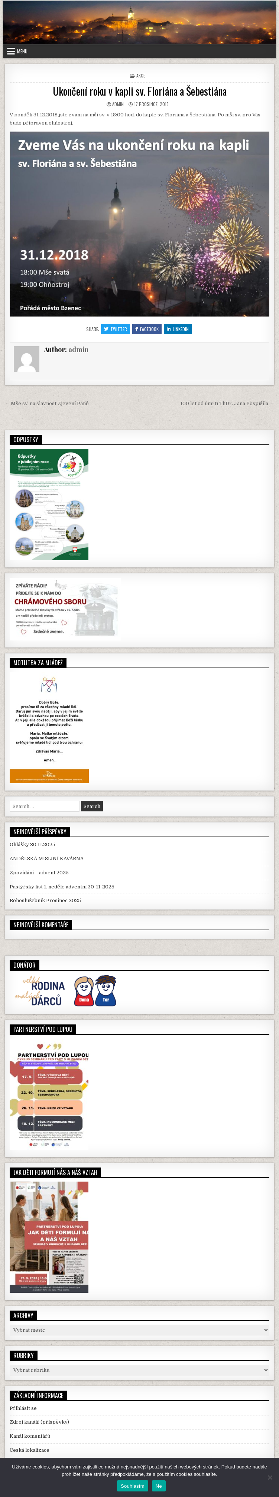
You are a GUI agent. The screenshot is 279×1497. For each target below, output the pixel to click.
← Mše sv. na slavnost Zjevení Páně (47, 403)
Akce (140, 75)
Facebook (147, 329)
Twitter (115, 329)
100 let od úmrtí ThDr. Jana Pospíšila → (227, 403)
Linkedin (178, 329)
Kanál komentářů (30, 1436)
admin (118, 104)
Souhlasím (133, 1486)
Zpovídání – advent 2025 (39, 872)
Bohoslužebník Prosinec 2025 (45, 900)
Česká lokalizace (29, 1450)
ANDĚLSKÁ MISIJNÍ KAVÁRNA (47, 858)
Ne (159, 1486)
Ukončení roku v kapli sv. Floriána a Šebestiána (140, 91)
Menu (22, 51)
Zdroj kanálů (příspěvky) (39, 1422)
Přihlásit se (23, 1408)
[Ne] (269, 1477)
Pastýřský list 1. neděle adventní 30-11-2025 (62, 887)
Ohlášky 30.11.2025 (32, 844)
